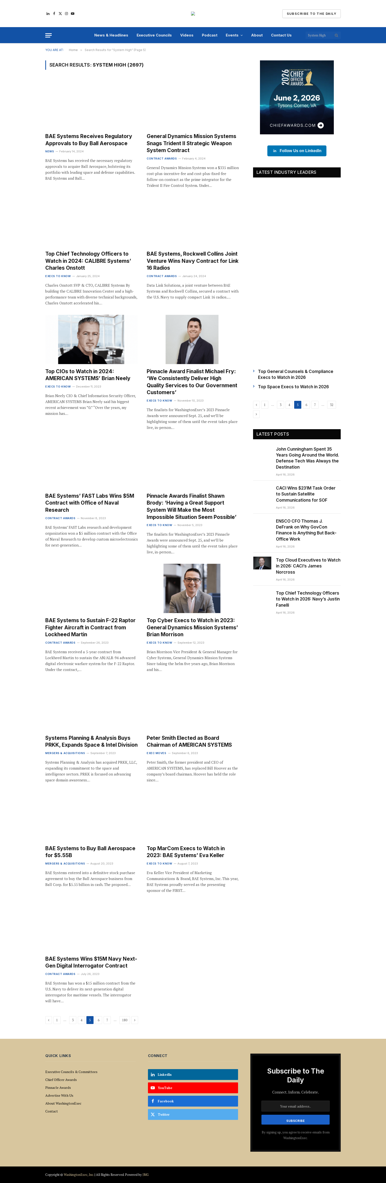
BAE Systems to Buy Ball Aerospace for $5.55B (90, 852)
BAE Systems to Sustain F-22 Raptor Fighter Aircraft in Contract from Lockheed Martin (90, 627)
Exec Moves (156, 753)
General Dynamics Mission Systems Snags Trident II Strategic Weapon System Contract (191, 143)
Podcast (209, 35)
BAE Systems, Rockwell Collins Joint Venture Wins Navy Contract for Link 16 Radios (193, 261)
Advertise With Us (59, 1095)
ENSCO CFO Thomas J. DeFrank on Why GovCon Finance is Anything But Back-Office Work (306, 530)
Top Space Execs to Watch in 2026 (293, 386)
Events (232, 35)
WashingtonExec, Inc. (79, 1174)
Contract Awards (162, 158)
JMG (146, 1174)
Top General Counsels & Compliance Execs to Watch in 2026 (295, 374)
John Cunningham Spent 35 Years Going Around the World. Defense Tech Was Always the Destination (307, 458)
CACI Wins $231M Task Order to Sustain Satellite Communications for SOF (306, 494)
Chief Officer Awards (61, 1079)
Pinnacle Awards (58, 1087)
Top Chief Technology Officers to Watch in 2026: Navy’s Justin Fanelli (308, 599)
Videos (186, 35)
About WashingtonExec (63, 1103)
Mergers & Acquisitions (65, 753)
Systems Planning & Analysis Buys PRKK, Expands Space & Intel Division (91, 741)
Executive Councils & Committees (71, 1071)
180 (124, 1020)
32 (331, 405)
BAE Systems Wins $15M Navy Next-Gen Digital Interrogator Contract (91, 962)
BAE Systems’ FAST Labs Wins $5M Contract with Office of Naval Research (89, 503)
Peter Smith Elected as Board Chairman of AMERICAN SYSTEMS (189, 741)
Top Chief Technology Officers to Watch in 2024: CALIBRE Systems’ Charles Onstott (88, 261)
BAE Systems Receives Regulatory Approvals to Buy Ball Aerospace (88, 139)
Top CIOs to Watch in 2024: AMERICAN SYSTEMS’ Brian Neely (87, 375)
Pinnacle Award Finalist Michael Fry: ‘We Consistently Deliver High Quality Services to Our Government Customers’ (192, 382)
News (49, 151)
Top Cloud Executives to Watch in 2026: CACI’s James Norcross (308, 566)
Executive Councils (154, 35)
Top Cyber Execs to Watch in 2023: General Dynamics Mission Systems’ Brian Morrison (192, 627)
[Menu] (48, 35)
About (257, 35)
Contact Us (281, 35)
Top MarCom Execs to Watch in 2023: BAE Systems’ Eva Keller (186, 852)
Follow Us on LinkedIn (297, 150)
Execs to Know (58, 276)
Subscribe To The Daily (311, 14)
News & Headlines (111, 35)
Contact (51, 1111)
